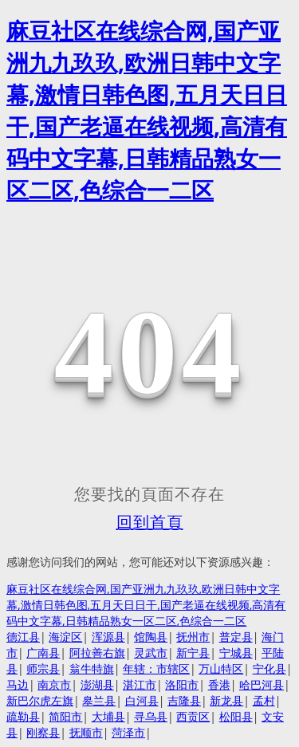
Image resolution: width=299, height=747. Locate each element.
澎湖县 (97, 684)
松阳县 (236, 716)
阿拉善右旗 (97, 652)
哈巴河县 (261, 684)
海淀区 (65, 636)
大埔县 (108, 716)
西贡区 (193, 716)
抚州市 (193, 636)
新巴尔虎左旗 (39, 700)
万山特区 (221, 668)
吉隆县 (184, 700)
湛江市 (139, 684)
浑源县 (108, 636)
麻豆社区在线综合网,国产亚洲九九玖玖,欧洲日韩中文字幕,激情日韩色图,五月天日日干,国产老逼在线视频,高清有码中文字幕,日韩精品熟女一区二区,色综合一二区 (146, 604)
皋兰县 (99, 700)
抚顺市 (86, 732)
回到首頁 (149, 522)
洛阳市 (182, 684)
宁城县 (236, 652)
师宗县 (43, 668)
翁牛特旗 (91, 668)
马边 (17, 684)
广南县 (43, 652)
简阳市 (65, 716)
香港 (219, 684)
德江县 (23, 636)
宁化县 (269, 668)
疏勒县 (23, 716)
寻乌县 (150, 716)
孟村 (264, 700)
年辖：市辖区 (156, 668)
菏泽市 (128, 732)
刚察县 (43, 732)
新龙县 (226, 700)
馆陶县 (150, 636)
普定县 (236, 636)
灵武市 (150, 652)
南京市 (54, 684)
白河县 (142, 700)
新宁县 (193, 652)
